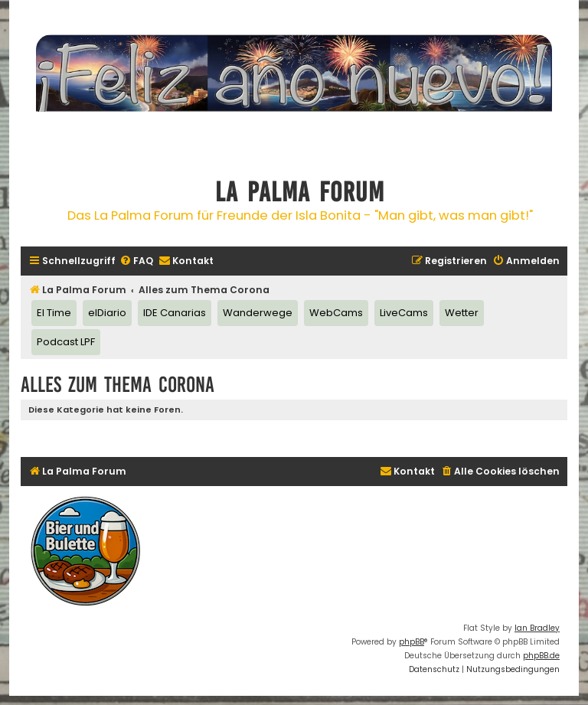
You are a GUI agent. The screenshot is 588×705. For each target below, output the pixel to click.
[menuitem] (136, 261)
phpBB (411, 642)
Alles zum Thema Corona (117, 385)
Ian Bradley (537, 628)
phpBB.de (541, 655)
